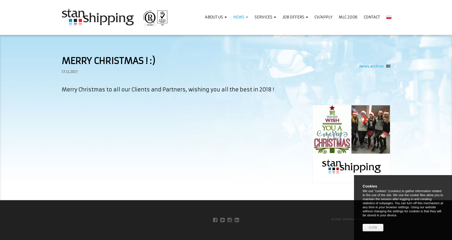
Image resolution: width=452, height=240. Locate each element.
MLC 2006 (348, 17)
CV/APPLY (323, 17)
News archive (374, 66)
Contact (372, 17)
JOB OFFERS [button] (295, 17)
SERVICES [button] (265, 17)
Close (373, 227)
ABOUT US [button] (216, 17)
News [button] (240, 17)
